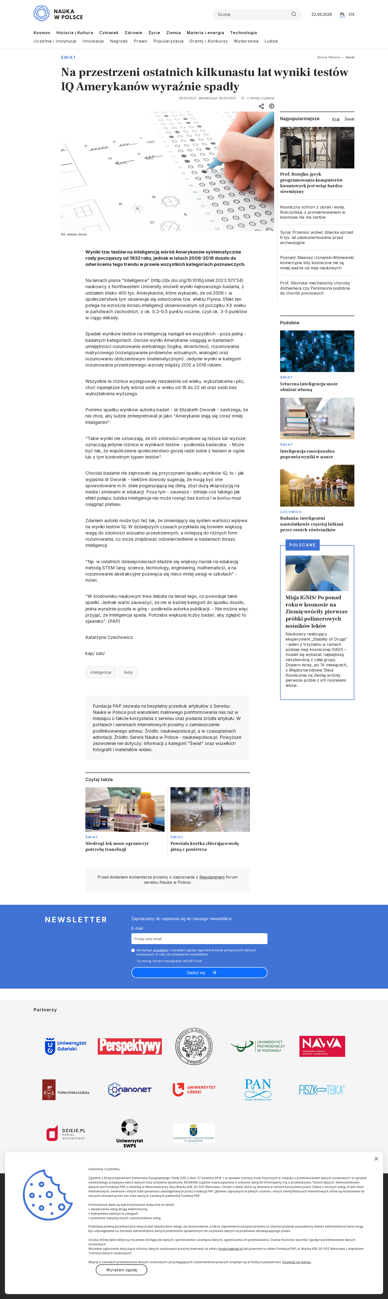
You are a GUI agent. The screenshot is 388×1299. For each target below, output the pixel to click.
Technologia (243, 32)
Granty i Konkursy (209, 41)
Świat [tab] (349, 118)
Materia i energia (205, 32)
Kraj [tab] (336, 118)
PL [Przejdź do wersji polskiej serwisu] (342, 14)
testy (128, 672)
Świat (68, 57)
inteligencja (101, 672)
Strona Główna (328, 57)
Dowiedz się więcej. (296, 1262)
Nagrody (119, 41)
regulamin (160, 950)
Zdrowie (134, 32)
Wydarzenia (246, 41)
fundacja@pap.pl (230, 1249)
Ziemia (173, 32)
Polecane (303, 544)
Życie (154, 32)
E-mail (137, 928)
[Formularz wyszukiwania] (257, 14)
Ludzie (271, 41)
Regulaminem (212, 877)
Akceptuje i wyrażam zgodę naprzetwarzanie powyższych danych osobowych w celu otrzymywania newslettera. (196, 952)
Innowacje (93, 41)
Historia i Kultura (74, 32)
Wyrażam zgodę (121, 1269)
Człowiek (109, 32)
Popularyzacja (168, 41)
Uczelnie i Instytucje (55, 41)
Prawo (140, 41)
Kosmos (42, 32)
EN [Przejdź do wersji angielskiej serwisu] (351, 14)
